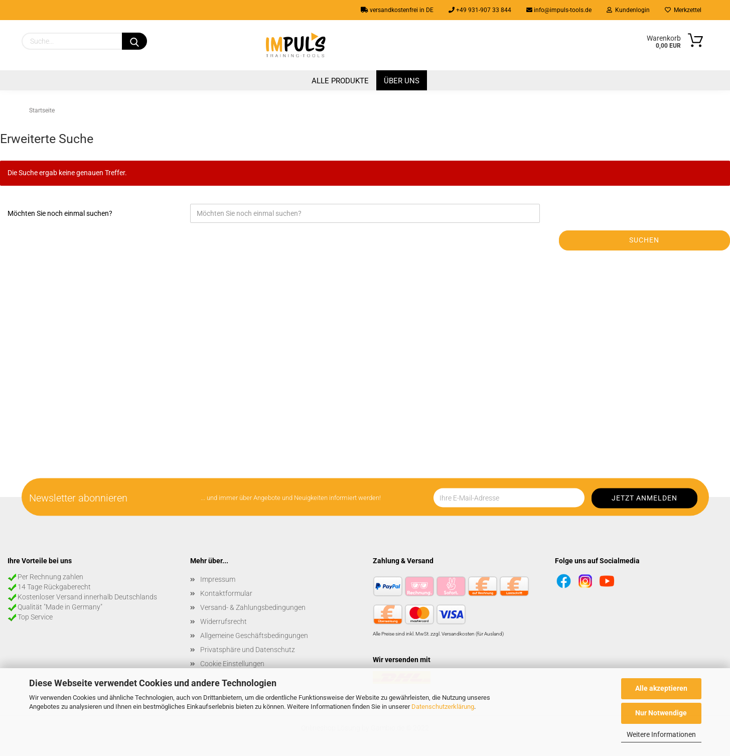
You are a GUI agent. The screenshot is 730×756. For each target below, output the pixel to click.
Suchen (644, 240)
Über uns (401, 80)
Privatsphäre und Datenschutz (247, 650)
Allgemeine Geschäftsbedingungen (254, 636)
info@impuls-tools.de (559, 10)
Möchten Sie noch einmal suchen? (60, 213)
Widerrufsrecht (223, 621)
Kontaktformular (226, 593)
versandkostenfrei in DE (397, 10)
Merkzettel (683, 10)
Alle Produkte (340, 80)
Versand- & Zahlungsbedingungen (253, 607)
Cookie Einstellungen (232, 664)
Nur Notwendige (661, 713)
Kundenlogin (628, 10)
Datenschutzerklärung (442, 706)
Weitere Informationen (661, 734)
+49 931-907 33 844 (480, 10)
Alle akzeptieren (661, 688)
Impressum (217, 579)
